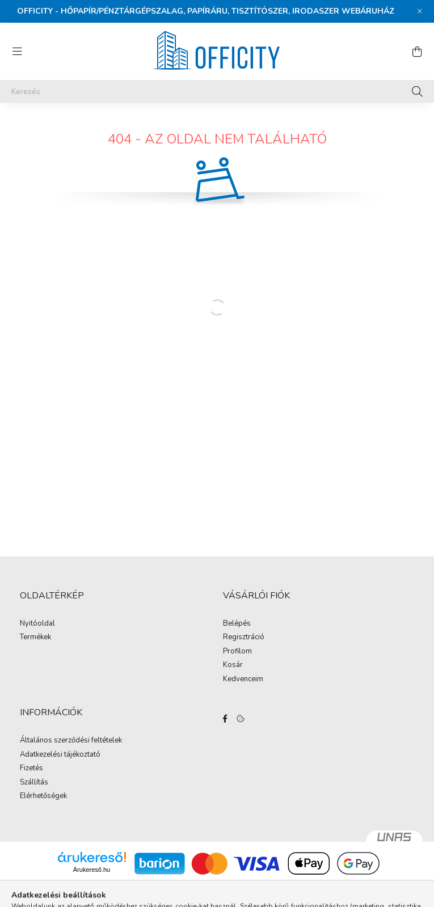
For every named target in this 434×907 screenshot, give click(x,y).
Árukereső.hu (91, 869)
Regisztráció (243, 637)
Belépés (237, 623)
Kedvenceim (243, 679)
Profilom (237, 651)
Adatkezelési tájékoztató (60, 755)
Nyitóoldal (37, 623)
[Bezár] (419, 11)
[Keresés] (217, 91)
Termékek (35, 637)
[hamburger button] (17, 51)
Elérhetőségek (43, 796)
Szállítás (34, 782)
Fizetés (31, 768)
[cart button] (417, 51)
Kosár (233, 665)
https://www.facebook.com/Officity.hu (225, 718)
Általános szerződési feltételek (71, 740)
